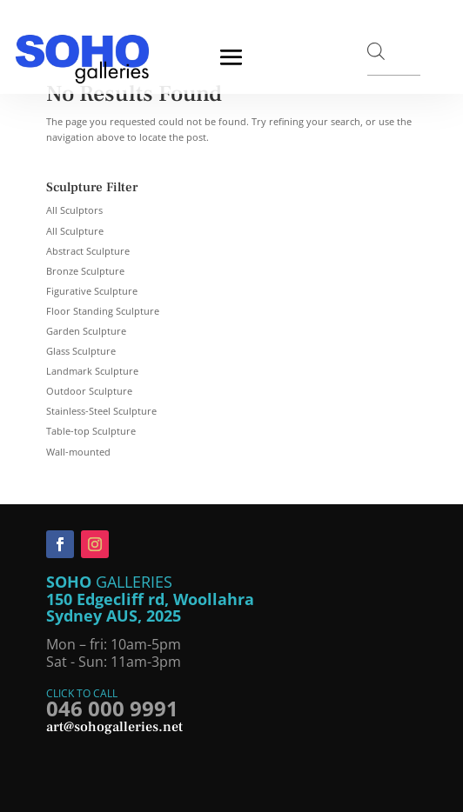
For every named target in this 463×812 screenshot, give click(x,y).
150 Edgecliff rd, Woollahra (150, 599)
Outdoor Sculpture (89, 390)
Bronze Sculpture (85, 270)
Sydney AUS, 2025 (113, 615)
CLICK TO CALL (81, 693)
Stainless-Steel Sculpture (101, 410)
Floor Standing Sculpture (102, 310)
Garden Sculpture (86, 330)
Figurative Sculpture (92, 290)
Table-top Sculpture (91, 430)
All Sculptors (74, 209)
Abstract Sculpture (88, 250)
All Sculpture (75, 230)
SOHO (71, 581)
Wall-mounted (78, 451)
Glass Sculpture (81, 350)
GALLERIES (134, 581)
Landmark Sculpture (92, 370)
